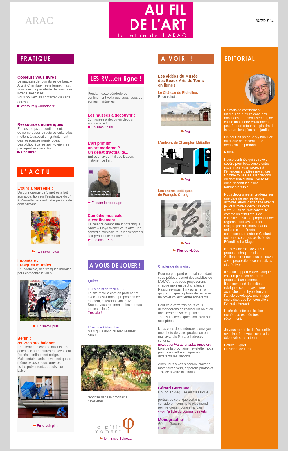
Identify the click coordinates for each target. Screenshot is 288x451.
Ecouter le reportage (106, 203)
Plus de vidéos (188, 251)
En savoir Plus (102, 240)
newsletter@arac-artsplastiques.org (184, 344)
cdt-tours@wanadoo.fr (36, 106)
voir (163, 428)
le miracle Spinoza (115, 439)
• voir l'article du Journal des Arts (182, 411)
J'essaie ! (95, 313)
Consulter (28, 152)
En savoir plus (47, 326)
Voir (186, 131)
